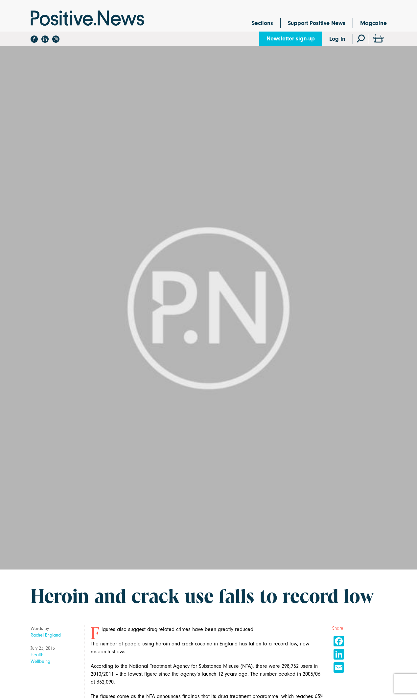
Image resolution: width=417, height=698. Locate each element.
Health (37, 655)
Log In (337, 38)
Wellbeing (40, 661)
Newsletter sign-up (290, 38)
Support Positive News (316, 23)
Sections (262, 23)
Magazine (373, 23)
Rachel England (46, 635)
